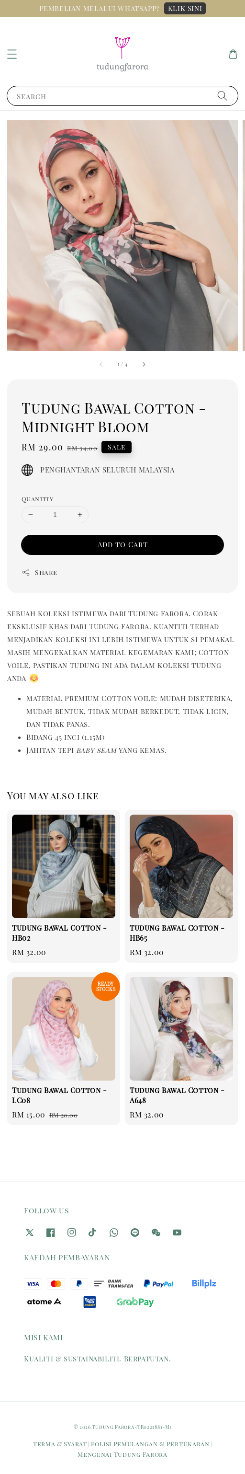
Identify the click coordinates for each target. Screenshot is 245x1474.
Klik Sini (185, 8)
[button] (11, 54)
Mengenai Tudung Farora (122, 1454)
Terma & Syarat (60, 1443)
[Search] (222, 95)
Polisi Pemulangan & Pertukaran (150, 1443)
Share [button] (39, 572)
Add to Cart (123, 544)
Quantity (37, 499)
